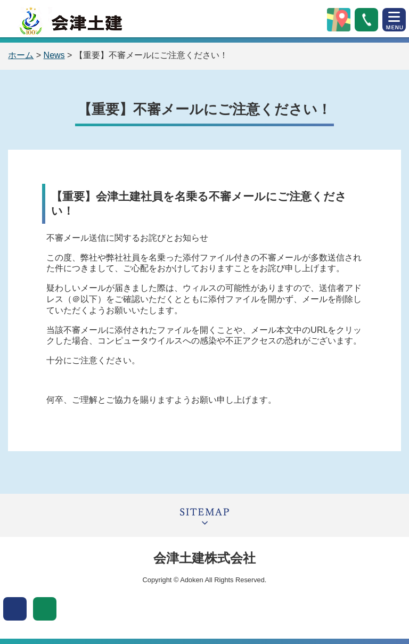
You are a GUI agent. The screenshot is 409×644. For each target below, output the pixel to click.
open (394, 19)
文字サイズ (44, 609)
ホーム (21, 55)
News (54, 55)
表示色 (15, 609)
